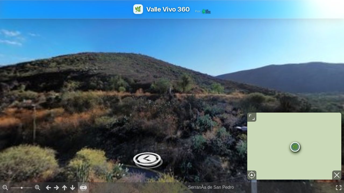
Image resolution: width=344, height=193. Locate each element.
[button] (295, 147)
